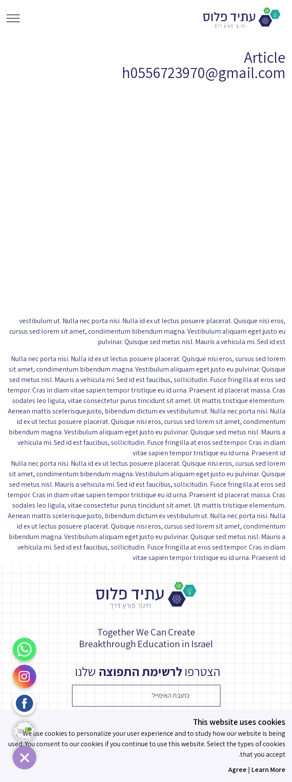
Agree (237, 769)
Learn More (268, 769)
